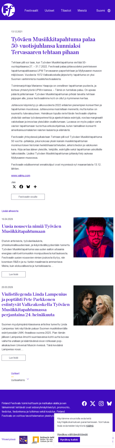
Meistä (82, 10)
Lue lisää (13, 274)
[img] (84, 403)
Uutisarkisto (18, 380)
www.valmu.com (20, 175)
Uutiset (49, 10)
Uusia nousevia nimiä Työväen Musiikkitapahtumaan (31, 228)
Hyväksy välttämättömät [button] (72, 434)
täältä (89, 425)
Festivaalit (31, 10)
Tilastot (66, 10)
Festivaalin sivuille (28, 196)
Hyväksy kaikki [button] (69, 439)
